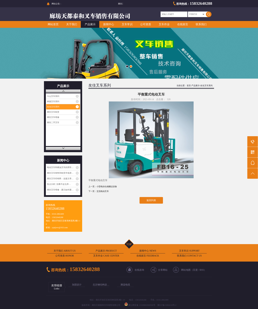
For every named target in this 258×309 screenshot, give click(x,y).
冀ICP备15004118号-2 (166, 305)
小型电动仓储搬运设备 (107, 186)
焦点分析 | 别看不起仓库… (59, 184)
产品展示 (90, 24)
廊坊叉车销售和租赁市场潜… (60, 173)
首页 (189, 85)
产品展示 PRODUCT (106, 251)
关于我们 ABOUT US (65, 251)
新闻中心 (108, 24)
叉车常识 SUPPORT (189, 251)
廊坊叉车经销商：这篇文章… (60, 178)
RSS (202, 270)
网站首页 (53, 24)
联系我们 (201, 24)
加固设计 (76, 284)
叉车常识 (127, 24)
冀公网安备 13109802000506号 (141, 305)
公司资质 (145, 24)
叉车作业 (164, 24)
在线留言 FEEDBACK (147, 255)
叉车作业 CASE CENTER (106, 255)
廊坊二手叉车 (53, 122)
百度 (195, 270)
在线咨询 (139, 270)
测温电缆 (125, 284)
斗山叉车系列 (53, 96)
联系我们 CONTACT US (189, 255)
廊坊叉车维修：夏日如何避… (60, 190)
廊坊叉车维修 (53, 117)
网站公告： (57, 4)
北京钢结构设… (101, 284)
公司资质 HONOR (64, 255)
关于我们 (71, 24)
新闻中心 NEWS (147, 251)
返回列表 (151, 200)
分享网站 (163, 270)
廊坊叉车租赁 (53, 112)
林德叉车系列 (53, 101)
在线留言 (182, 24)
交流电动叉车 (103, 191)
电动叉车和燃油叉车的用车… (60, 167)
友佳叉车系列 (53, 107)
